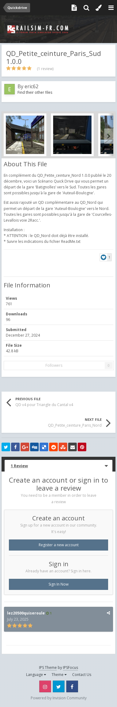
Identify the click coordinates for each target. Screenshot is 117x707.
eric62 (31, 86)
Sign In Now (58, 584)
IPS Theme (48, 667)
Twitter (58, 686)
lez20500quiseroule (26, 613)
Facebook (72, 686)
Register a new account (59, 544)
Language (36, 674)
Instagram (45, 686)
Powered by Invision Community (59, 698)
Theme (59, 674)
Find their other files (35, 92)
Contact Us (81, 674)
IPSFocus (70, 667)
